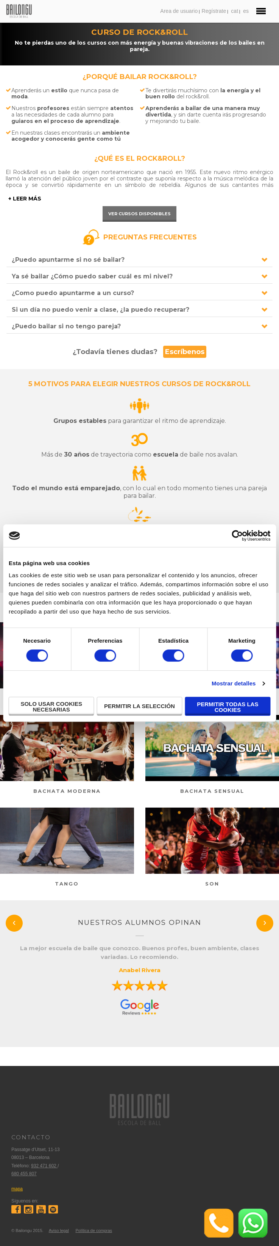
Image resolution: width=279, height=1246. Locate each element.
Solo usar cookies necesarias (51, 707)
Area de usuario (179, 11)
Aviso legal (59, 1230)
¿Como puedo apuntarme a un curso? (73, 293)
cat (234, 11)
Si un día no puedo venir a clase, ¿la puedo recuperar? (100, 309)
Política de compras (93, 1230)
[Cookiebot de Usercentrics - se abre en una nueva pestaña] (237, 535)
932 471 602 (44, 1165)
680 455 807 (24, 1173)
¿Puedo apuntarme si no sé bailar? (68, 259)
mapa (17, 1189)
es (246, 11)
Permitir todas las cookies (227, 707)
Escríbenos (184, 352)
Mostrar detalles (234, 683)
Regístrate (214, 11)
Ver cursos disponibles (139, 213)
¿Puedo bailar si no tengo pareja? (66, 326)
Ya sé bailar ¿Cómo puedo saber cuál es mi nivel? (92, 276)
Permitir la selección (139, 706)
